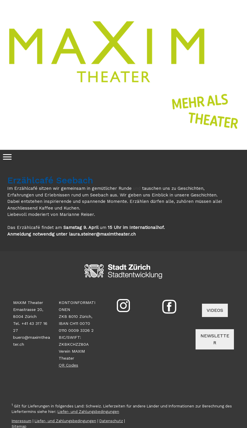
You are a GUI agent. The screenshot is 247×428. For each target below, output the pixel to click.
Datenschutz (111, 421)
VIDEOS (215, 310)
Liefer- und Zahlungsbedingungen (88, 411)
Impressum (21, 421)
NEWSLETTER (215, 339)
